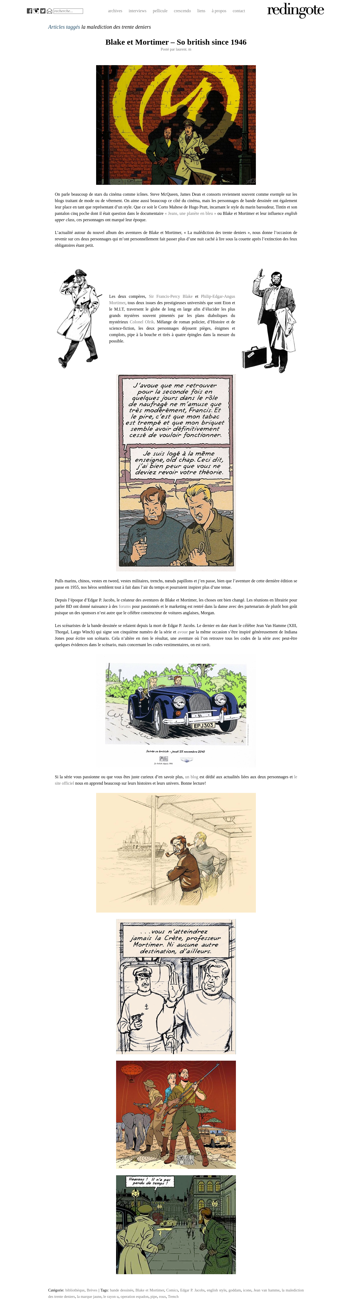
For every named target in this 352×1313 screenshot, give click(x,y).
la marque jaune (89, 1296)
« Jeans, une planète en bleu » (190, 213)
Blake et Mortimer (150, 1290)
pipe (153, 1296)
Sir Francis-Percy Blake (171, 296)
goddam (234, 1290)
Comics (172, 1290)
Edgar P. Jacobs (192, 1290)
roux (162, 1296)
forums (125, 606)
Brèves (92, 1290)
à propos (219, 11)
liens (201, 11)
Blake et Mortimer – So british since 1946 (176, 41)
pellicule (160, 11)
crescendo (182, 11)
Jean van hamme (266, 1290)
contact (239, 11)
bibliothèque (75, 1290)
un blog (191, 777)
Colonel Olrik (142, 322)
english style (216, 1290)
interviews (137, 11)
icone (247, 1290)
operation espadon (135, 1296)
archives (115, 11)
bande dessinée (121, 1290)
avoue (183, 632)
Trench (173, 1296)
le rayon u (111, 1296)
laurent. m (183, 49)
